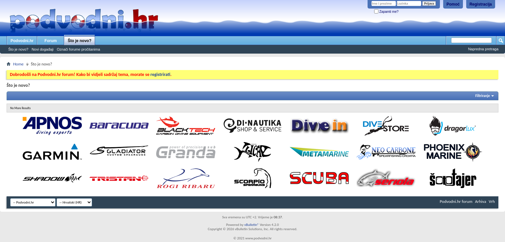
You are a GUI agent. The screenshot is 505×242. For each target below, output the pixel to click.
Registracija (480, 4)
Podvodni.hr (22, 40)
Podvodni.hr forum (456, 201)
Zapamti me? (386, 11)
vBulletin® (251, 225)
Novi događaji (43, 49)
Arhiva (480, 201)
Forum (50, 40)
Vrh (492, 201)
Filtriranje (482, 96)
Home (18, 63)
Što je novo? (79, 40)
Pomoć (453, 4)
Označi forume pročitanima (78, 49)
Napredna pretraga (483, 49)
